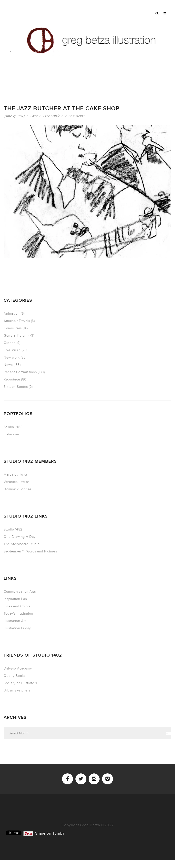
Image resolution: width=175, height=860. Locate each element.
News (8, 365)
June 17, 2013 (14, 116)
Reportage (12, 379)
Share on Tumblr (50, 833)
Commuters (13, 328)
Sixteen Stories (16, 387)
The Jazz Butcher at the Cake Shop (62, 108)
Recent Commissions (20, 372)
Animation (12, 313)
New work (12, 357)
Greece (9, 343)
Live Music (51, 116)
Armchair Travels (17, 321)
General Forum (16, 335)
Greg (34, 116)
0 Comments (75, 116)
